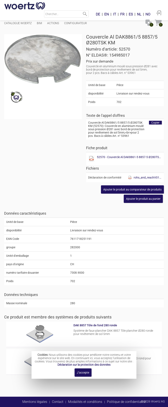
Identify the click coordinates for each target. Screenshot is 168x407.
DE (98, 14)
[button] (132, 189)
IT (114, 14)
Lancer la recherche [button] (85, 14)
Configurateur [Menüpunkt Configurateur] (75, 23)
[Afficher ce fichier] (91, 158)
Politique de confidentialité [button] (126, 402)
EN (106, 14)
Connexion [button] (159, 13)
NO (147, 14)
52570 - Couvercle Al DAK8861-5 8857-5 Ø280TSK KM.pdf (129, 157)
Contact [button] (57, 402)
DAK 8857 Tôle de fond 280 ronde (95, 325)
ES (131, 14)
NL (139, 14)
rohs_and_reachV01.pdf (148, 177)
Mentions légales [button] (34, 402)
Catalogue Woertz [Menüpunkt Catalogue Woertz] (18, 23)
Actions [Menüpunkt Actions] (53, 23)
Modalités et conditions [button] (85, 402)
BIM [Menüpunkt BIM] (39, 23)
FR (122, 14)
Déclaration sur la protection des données (84, 364)
